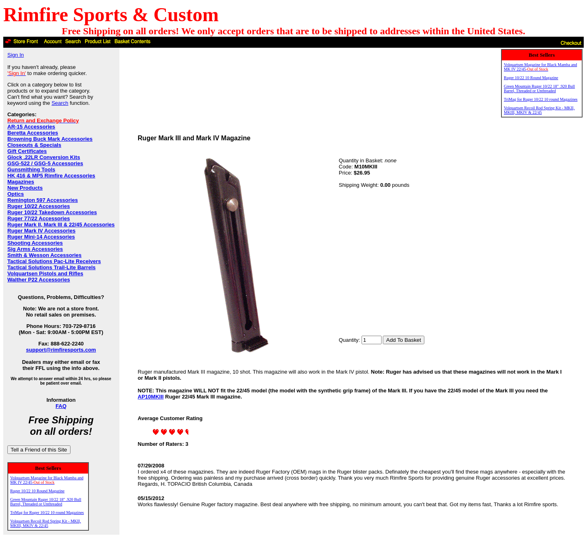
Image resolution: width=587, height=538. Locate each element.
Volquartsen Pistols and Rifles (45, 273)
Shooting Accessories (35, 243)
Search (59, 103)
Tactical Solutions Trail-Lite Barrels (51, 267)
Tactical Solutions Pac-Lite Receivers (54, 261)
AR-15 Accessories (31, 127)
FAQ (60, 406)
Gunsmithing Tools (31, 169)
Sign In (15, 55)
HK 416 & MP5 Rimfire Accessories (51, 176)
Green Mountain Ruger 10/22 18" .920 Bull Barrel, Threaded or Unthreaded (45, 501)
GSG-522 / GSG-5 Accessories (45, 163)
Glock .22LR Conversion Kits (43, 157)
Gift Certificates (27, 151)
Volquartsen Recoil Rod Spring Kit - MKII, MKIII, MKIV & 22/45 (45, 523)
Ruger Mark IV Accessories (41, 231)
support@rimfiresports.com (61, 350)
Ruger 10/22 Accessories (38, 206)
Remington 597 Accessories (42, 200)
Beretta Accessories (32, 133)
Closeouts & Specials (34, 145)
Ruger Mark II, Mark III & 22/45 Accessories (61, 224)
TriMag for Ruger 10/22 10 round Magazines (47, 512)
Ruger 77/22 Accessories (38, 218)
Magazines (20, 182)
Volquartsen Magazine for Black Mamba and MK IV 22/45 (46, 480)
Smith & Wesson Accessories (44, 255)
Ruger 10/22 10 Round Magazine (37, 491)
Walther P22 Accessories (38, 280)
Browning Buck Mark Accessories (50, 139)
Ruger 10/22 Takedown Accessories (52, 212)
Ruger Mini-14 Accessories (41, 237)
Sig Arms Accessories (35, 249)
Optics (15, 194)
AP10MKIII (151, 397)
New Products (25, 188)
